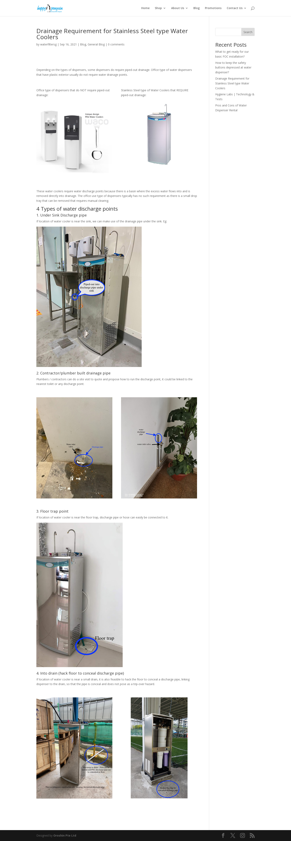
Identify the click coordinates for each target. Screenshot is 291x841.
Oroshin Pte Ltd (64, 835)
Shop (158, 8)
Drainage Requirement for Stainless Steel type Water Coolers (232, 83)
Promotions (213, 8)
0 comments (116, 44)
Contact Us (234, 8)
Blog (196, 8)
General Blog (96, 44)
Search (248, 32)
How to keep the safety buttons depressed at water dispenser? (233, 67)
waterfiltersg (48, 44)
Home (145, 8)
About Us (177, 8)
